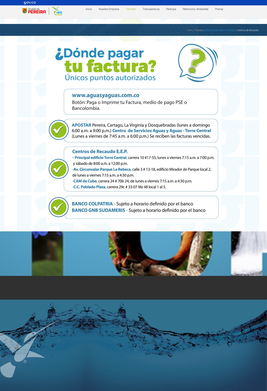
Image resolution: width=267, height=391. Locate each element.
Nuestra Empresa (109, 9)
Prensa (219, 9)
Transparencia (151, 9)
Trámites (131, 9)
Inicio (89, 9)
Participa (171, 9)
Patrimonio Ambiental (195, 9)
